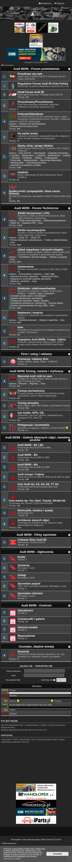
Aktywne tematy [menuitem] (67, 8)
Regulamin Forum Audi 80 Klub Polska (43, 83)
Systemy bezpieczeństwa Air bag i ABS (28, 305)
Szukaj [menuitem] (8, 18)
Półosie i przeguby (57, 257)
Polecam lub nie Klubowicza (31, 124)
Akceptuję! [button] (57, 854)
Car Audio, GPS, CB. (31, 413)
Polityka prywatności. (9, 843)
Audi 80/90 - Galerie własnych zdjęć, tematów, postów (37, 439)
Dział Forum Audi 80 (31, 92)
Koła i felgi (48, 274)
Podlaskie (26, 158)
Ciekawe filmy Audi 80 (32, 539)
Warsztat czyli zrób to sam (35, 376)
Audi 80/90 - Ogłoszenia (36, 552)
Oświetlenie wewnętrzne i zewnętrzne (27, 303)
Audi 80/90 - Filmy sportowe (36, 534)
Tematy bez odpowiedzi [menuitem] (56, 8)
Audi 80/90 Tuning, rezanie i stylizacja (36, 371)
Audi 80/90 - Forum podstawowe (36, 68)
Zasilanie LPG (28, 223)
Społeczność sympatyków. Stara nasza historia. (34, 192)
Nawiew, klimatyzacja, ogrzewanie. (26, 298)
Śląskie (37, 158)
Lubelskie (39, 155)
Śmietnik (23, 651)
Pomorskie (15, 160)
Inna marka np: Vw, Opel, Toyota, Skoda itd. (37, 500)
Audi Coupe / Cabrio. (31, 474)
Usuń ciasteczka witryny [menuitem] (31, 840)
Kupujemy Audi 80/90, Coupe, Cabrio (42, 339)
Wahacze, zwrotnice (19, 281)
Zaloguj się (26, 666)
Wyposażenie (26, 636)
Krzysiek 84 (5, 696)
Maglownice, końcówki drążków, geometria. (30, 279)
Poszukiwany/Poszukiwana (35, 102)
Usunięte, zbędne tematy (36, 646)
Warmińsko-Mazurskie (50, 160)
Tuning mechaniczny (31, 391)
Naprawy (33, 383)
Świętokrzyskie (30, 160)
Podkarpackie (50, 158)
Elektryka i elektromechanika (37, 288)
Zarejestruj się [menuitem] (45, 3)
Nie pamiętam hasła (13, 680)
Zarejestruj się (43, 666)
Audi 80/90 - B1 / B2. (31, 445)
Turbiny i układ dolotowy (55, 240)
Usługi (22, 575)
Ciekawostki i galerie (31, 619)
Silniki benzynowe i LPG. (34, 213)
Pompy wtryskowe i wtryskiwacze (25, 240)
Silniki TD (22, 237)
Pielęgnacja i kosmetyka (33, 425)
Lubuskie (14, 155)
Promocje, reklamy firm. (33, 359)
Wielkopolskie (16, 163)
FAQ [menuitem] (2, 18)
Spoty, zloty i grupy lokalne (35, 145)
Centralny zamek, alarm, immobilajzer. (28, 296)
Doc (6, 701)
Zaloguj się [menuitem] (59, 3)
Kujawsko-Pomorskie (57, 153)
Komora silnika (55, 303)
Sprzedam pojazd (29, 583)
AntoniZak (25, 742)
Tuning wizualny (28, 403)
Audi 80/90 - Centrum (36, 605)
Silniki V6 (14, 223)
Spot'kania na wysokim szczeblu (25, 165)
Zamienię (23, 565)
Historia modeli (28, 627)
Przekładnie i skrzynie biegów (32, 257)
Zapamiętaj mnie (48, 680)
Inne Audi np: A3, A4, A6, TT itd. (38, 484)
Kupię (21, 557)
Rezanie (22, 383)
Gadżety (23, 172)
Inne (20, 327)
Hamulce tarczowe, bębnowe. (23, 276)
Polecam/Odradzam (30, 114)
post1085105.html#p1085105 (35, 701)
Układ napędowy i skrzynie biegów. (41, 249)
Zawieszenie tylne (49, 276)
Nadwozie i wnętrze (30, 312)
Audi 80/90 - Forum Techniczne (36, 208)
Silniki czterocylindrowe (29, 220)
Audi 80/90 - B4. (28, 464)
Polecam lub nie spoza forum (23, 126)
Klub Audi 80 (24, 153)
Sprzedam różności (30, 593)
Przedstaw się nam (30, 74)
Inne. (40, 223)
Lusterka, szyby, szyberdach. (40, 293)
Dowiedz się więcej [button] (12, 859)
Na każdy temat (28, 133)
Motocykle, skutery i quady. (35, 510)
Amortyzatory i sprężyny (29, 274)
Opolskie (15, 158)
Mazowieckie (53, 155)
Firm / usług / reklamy (36, 354)
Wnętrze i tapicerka (48, 320)
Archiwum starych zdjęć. (34, 520)
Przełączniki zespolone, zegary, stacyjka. (29, 301)
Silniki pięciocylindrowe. (54, 220)
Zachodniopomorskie (35, 163)
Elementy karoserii (26, 320)
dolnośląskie (39, 153)
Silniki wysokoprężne (31, 230)
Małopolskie (26, 155)
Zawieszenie (26, 266)
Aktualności (25, 610)
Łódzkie (65, 155)
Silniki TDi (34, 237)
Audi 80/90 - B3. (28, 455)
